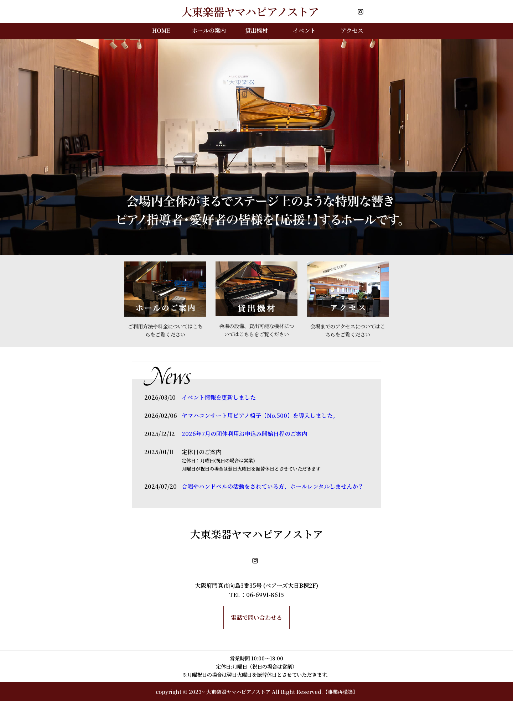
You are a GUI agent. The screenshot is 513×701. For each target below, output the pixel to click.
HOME (161, 30)
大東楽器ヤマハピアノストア (238, 691)
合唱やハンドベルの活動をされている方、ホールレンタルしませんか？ (273, 486)
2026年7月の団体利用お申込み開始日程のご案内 (244, 434)
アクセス (352, 30)
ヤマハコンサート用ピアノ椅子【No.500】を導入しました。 (260, 415)
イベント (304, 30)
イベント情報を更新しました (219, 397)
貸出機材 (256, 30)
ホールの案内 (209, 30)
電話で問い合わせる (256, 617)
